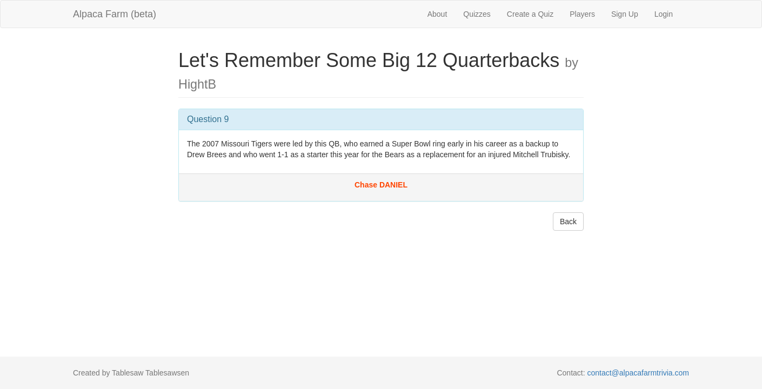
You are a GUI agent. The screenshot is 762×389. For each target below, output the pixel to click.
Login (663, 14)
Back (568, 221)
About (437, 14)
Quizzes (477, 14)
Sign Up (624, 14)
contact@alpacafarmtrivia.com (638, 372)
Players (582, 14)
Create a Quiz (530, 14)
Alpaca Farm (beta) (114, 14)
